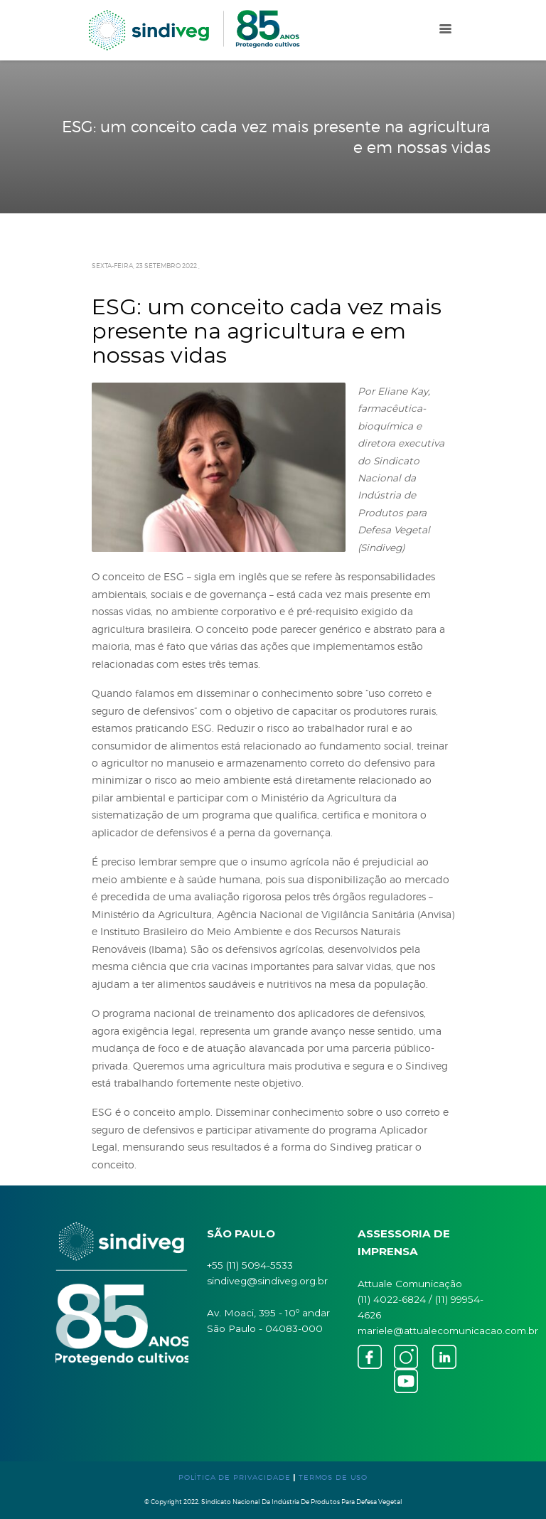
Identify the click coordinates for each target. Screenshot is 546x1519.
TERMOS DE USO (333, 1477)
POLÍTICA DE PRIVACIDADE (234, 1477)
